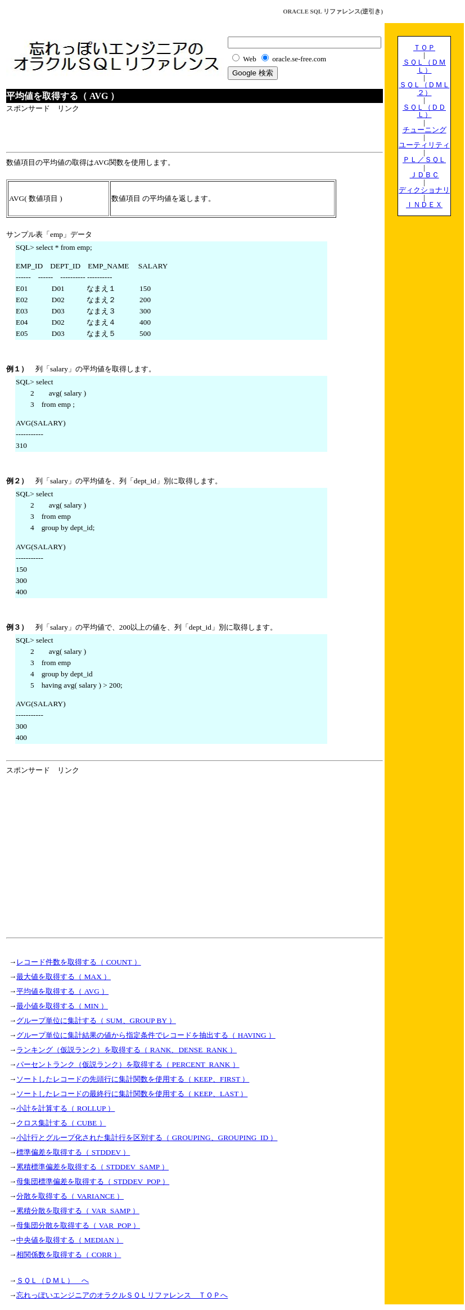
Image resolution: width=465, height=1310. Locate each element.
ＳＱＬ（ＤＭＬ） (424, 66)
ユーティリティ (424, 145)
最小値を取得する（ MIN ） (62, 1006)
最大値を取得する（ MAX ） (63, 976)
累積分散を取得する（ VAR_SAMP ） (77, 1210)
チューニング (424, 129)
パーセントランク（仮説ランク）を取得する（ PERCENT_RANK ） (127, 1064)
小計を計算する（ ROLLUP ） (65, 1108)
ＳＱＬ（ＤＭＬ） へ (52, 1280)
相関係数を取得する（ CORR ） (68, 1254)
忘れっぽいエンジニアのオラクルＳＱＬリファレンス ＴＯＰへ (122, 1295)
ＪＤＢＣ (424, 175)
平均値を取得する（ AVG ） (62, 991)
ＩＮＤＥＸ (424, 204)
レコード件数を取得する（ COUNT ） (78, 962)
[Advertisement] (137, 131)
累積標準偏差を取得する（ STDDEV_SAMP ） (92, 1167)
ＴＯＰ (424, 47)
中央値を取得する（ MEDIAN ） (69, 1240)
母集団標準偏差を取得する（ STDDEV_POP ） (92, 1181)
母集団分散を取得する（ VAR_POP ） (78, 1225)
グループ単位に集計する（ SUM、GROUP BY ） (96, 1020)
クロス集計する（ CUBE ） (61, 1123)
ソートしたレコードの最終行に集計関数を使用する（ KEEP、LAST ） (131, 1093)
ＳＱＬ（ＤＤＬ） (424, 111)
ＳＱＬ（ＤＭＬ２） (424, 88)
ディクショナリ (424, 190)
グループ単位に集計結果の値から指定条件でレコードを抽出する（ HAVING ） (146, 1035)
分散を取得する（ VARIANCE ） (70, 1196)
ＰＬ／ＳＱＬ (424, 159)
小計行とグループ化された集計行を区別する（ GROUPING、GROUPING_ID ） (146, 1137)
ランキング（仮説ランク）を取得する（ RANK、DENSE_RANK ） (126, 1050)
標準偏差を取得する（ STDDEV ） (73, 1152)
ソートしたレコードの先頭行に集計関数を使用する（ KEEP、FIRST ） (132, 1079)
